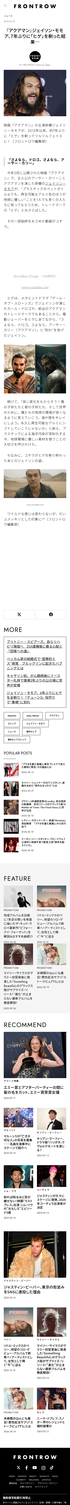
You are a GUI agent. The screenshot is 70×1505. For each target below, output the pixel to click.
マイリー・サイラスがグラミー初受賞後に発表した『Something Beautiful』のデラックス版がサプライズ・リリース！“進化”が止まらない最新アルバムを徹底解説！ (18, 988)
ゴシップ (12, 723)
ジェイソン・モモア (35, 723)
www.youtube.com (35, 287)
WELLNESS (34, 1479)
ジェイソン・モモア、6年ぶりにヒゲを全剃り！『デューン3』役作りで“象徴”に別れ (34, 698)
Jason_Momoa (33, 715)
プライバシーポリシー (48, 1483)
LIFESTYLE (46, 1479)
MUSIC (55, 1476)
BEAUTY (33, 1476)
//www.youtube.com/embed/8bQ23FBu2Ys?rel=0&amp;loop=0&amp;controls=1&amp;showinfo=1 (35, 252)
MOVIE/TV (44, 1476)
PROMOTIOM (11, 910)
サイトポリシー (27, 1483)
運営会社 (13, 1483)
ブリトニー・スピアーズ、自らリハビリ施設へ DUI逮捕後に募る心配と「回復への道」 (35, 647)
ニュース (12, 731)
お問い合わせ (26, 1486)
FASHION (22, 1476)
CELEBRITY (21, 1479)
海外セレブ (31, 731)
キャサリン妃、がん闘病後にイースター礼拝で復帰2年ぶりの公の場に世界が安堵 (34, 680)
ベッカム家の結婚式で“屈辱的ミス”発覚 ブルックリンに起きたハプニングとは (34, 664)
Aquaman (12, 715)
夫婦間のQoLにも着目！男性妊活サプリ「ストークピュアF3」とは (51, 977)
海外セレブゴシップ (17, 739)
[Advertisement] (35, 568)
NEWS (12, 1476)
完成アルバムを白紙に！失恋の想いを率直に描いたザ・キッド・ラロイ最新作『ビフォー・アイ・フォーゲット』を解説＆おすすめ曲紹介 (18, 926)
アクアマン (54, 715)
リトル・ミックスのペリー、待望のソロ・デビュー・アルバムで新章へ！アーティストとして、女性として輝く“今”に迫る (51, 926)
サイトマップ (41, 1486)
